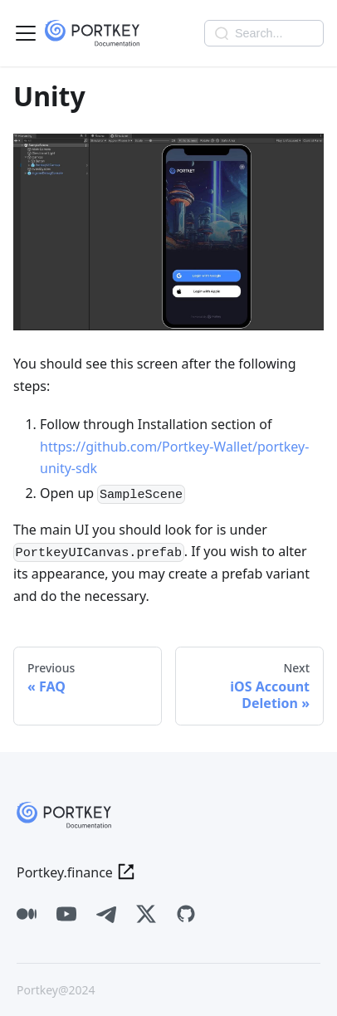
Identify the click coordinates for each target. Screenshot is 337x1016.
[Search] (264, 33)
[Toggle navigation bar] (25, 33)
